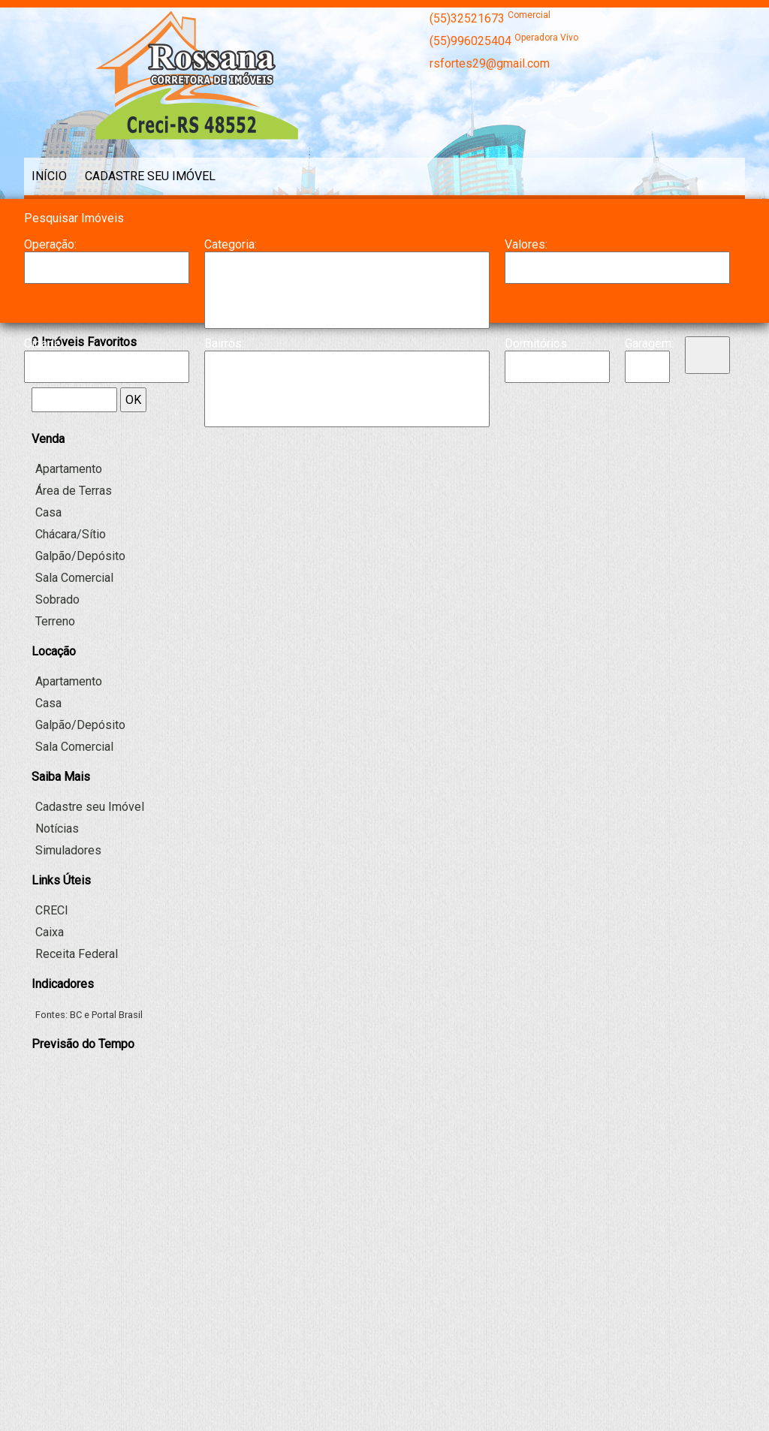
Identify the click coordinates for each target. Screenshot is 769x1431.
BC (76, 1014)
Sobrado (57, 599)
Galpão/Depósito (347, 313)
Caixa (49, 932)
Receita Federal (76, 954)
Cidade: (43, 343)
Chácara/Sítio (347, 297)
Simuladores (68, 850)
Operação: (50, 244)
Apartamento (347, 267)
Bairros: (224, 343)
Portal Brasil (117, 1014)
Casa (347, 282)
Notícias (57, 828)
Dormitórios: (537, 343)
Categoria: (230, 244)
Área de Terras (73, 491)
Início (49, 176)
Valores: (526, 244)
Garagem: (647, 343)
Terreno (55, 621)
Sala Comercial (74, 578)
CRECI (51, 910)
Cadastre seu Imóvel (150, 176)
